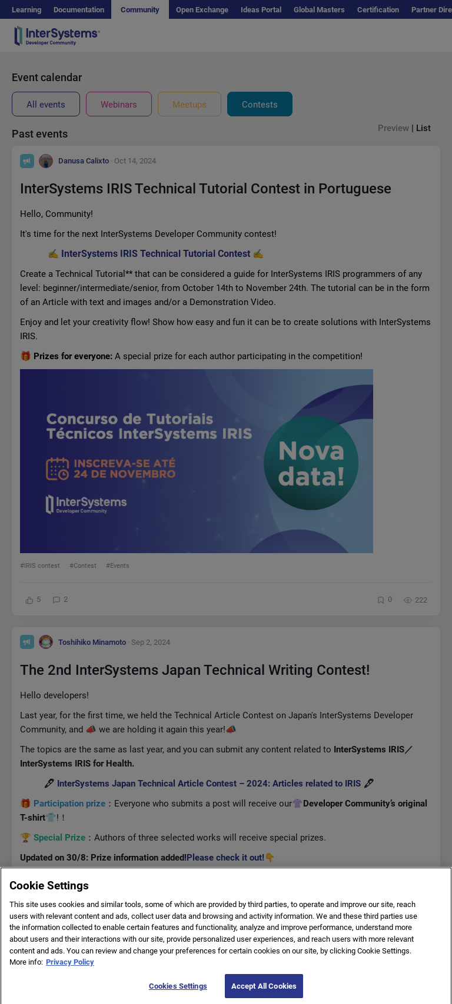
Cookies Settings (178, 992)
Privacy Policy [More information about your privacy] (70, 968)
